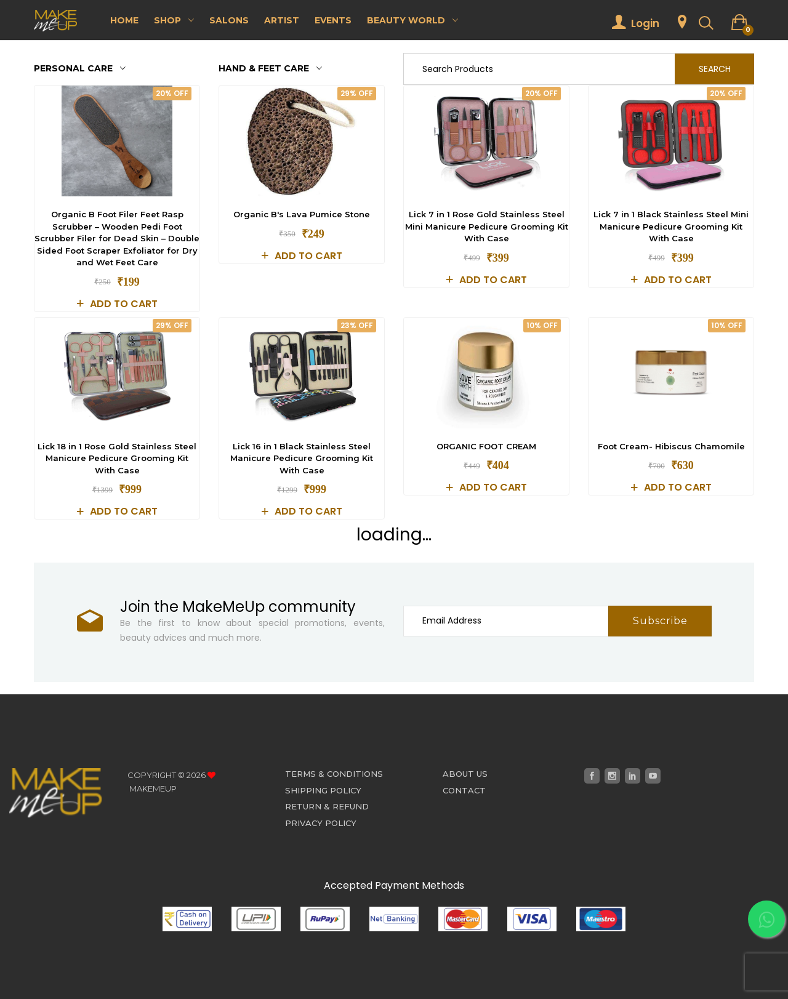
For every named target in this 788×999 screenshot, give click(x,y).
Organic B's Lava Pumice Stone (301, 214)
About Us (465, 774)
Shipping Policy (323, 790)
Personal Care (80, 68)
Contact (464, 790)
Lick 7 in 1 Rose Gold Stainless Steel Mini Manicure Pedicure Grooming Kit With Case (486, 226)
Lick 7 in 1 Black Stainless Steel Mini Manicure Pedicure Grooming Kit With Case (671, 226)
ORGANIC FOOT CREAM (486, 446)
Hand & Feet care (270, 68)
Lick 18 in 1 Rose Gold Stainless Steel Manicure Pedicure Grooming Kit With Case (117, 458)
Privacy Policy (320, 823)
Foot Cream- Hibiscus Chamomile (671, 446)
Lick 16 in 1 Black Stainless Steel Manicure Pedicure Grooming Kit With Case (301, 458)
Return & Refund (327, 806)
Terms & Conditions (334, 774)
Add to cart (117, 304)
